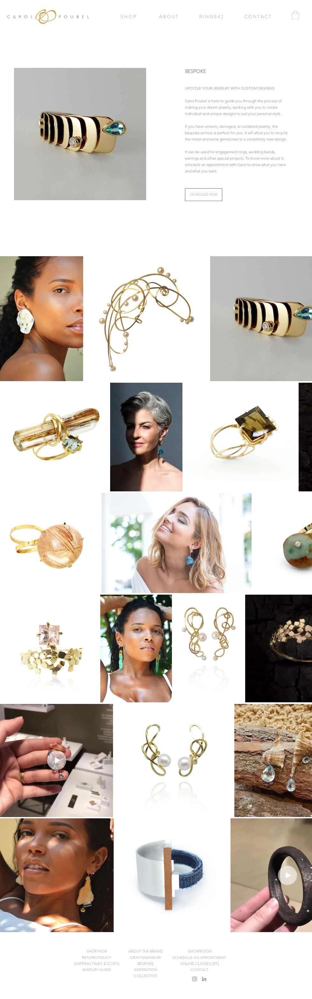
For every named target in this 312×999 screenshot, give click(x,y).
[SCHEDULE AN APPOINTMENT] (199, 958)
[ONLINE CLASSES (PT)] (199, 964)
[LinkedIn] (204, 979)
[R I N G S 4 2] (211, 16)
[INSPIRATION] (145, 970)
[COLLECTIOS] (145, 976)
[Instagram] (194, 979)
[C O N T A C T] (257, 16)
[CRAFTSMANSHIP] (145, 958)
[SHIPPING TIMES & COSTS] (96, 964)
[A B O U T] (168, 16)
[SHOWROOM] (200, 951)
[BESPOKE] (145, 964)
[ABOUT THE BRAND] (145, 951)
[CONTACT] (199, 970)
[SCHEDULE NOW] (203, 194)
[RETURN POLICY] (96, 958)
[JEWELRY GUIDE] (96, 970)
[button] (128, 16)
